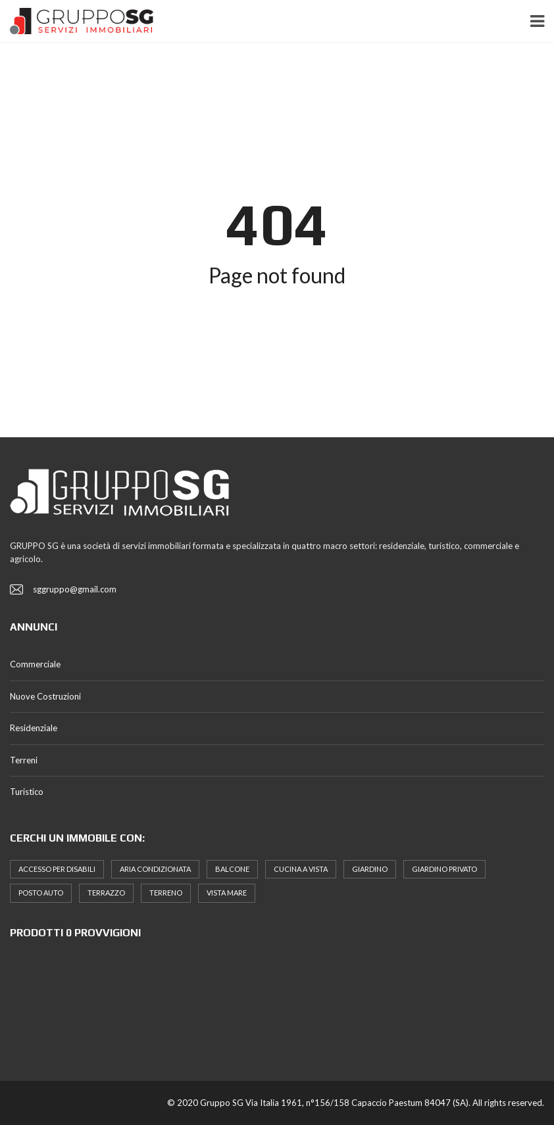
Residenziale (33, 728)
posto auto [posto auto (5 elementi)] (40, 892)
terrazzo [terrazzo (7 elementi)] (106, 892)
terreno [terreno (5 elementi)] (165, 892)
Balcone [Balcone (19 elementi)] (232, 869)
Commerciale (35, 664)
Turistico (26, 791)
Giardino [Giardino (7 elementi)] (370, 869)
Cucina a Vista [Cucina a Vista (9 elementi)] (301, 869)
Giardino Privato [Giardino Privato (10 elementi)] (444, 869)
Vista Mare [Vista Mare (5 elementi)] (227, 892)
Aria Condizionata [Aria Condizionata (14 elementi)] (155, 869)
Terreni (24, 760)
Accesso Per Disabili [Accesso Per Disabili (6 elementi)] (56, 869)
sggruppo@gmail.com (74, 589)
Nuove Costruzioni (45, 696)
